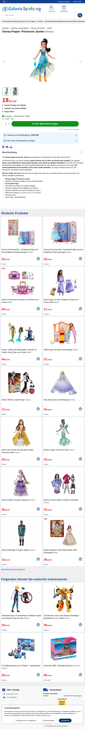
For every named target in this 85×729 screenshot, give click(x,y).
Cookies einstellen (48, 720)
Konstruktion (7, 21)
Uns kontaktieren (11, 697)
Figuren (46, 630)
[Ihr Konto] (51, 8)
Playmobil (47, 680)
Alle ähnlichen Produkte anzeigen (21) (13, 569)
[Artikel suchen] (42, 15)
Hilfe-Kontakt (77, 1)
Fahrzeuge (16, 21)
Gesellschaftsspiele (52, 21)
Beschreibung (9, 152)
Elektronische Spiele (67, 21)
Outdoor (40, 21)
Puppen (46, 264)
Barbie (46, 564)
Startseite (5, 28)
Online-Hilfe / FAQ (12, 694)
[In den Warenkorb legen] (45, 124)
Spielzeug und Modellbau (20, 28)
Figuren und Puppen (28, 21)
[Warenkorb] (64, 8)
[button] (40, 135)
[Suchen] (80, 15)
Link (48, 715)
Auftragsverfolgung (64, 1)
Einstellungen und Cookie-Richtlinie (56, 726)
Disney (49, 28)
